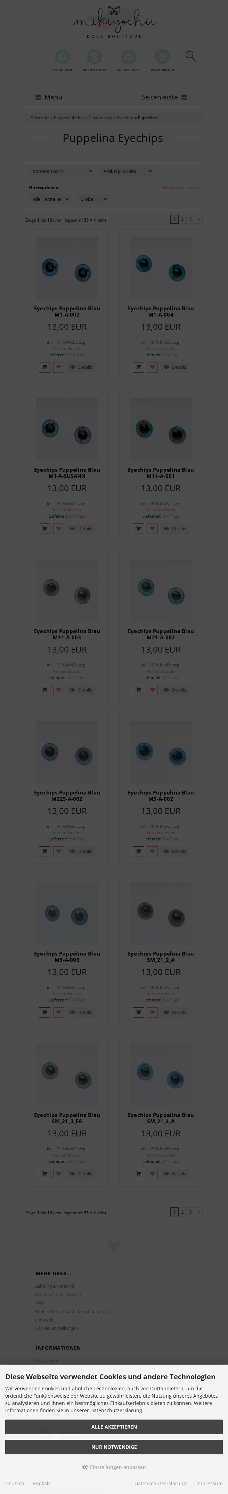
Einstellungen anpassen (114, 1467)
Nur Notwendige (114, 1447)
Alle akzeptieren (114, 1426)
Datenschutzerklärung (160, 1483)
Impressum (209, 1483)
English (41, 1483)
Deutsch (14, 1483)
